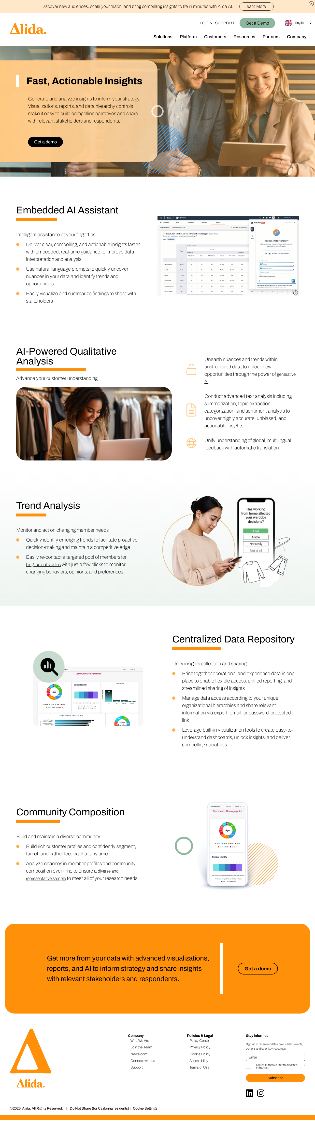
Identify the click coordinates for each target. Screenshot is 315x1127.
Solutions (163, 36)
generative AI (218, 381)
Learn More (257, 6)
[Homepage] (23, 29)
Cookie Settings (145, 1116)
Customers (215, 36)
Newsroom (138, 1061)
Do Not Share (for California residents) (99, 1116)
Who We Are (139, 1048)
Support (225, 23)
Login (206, 23)
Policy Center (199, 1048)
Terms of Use (199, 1075)
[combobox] (299, 23)
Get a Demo (257, 23)
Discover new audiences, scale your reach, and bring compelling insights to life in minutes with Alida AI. (158, 6)
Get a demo (45, 141)
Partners (271, 36)
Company (296, 36)
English (295, 23)
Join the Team (141, 1055)
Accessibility (198, 1068)
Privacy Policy (199, 1055)
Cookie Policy (199, 1061)
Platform (188, 36)
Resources (244, 36)
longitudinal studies (46, 564)
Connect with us (142, 1068)
